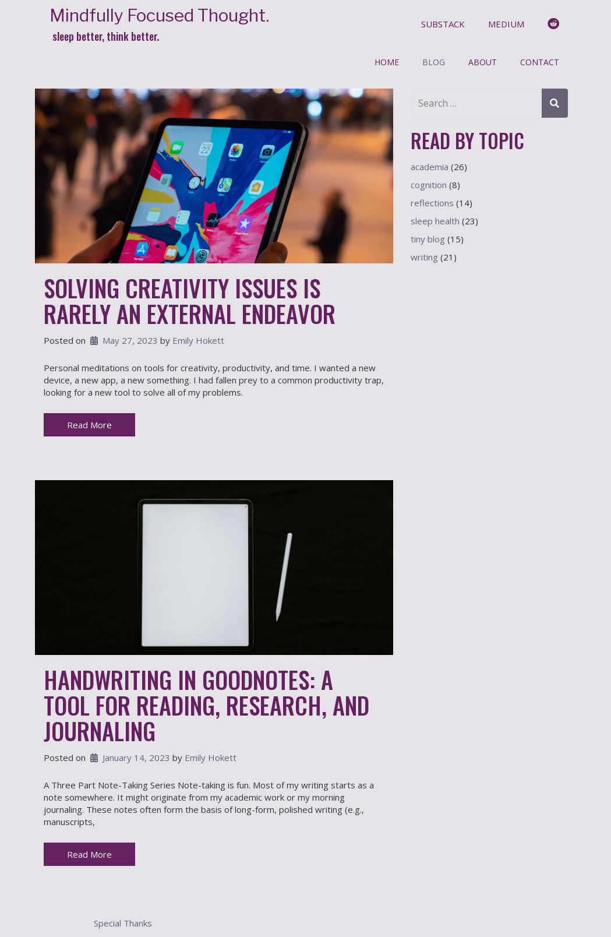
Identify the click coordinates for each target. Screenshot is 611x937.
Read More (89, 425)
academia (429, 166)
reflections (432, 203)
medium (506, 24)
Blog (433, 62)
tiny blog (428, 239)
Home (387, 62)
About (482, 62)
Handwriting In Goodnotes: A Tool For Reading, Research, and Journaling (206, 705)
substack (443, 24)
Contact (539, 62)
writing (424, 257)
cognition (429, 185)
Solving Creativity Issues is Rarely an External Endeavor (189, 300)
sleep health (435, 221)
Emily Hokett (198, 340)
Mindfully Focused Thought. (159, 15)
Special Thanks (123, 923)
